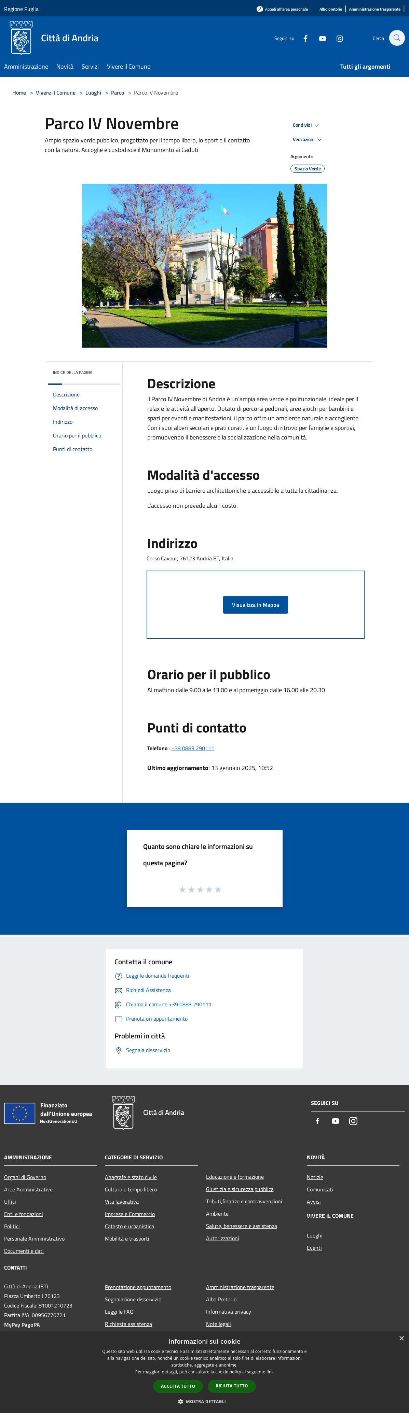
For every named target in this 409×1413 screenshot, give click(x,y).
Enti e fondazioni (23, 1214)
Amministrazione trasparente (240, 1287)
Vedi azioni (308, 140)
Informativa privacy (228, 1311)
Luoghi (93, 92)
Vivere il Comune (56, 92)
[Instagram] (336, 37)
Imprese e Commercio (130, 1214)
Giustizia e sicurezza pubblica (240, 1189)
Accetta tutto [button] (178, 1386)
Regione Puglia (21, 9)
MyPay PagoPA (22, 1324)
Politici (12, 1226)
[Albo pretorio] (330, 9)
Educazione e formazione (235, 1177)
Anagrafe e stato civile (131, 1177)
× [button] (401, 1338)
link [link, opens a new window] (270, 1372)
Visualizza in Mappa (255, 605)
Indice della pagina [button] (72, 372)
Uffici (10, 1202)
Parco (117, 92)
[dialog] (204, 1372)
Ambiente (217, 1213)
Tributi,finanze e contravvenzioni (244, 1201)
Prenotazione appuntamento (138, 1287)
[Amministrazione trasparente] (374, 9)
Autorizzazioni (222, 1238)
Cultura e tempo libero (131, 1189)
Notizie (315, 1177)
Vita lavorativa (122, 1202)
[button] (204, 1401)
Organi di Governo (25, 1177)
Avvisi (314, 1202)
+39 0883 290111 (193, 748)
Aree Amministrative (28, 1189)
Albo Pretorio (221, 1299)
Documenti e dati (24, 1251)
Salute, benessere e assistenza (241, 1226)
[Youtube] (319, 37)
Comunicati (320, 1189)
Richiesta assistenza (128, 1324)
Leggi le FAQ (119, 1311)
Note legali (218, 1324)
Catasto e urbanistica (129, 1226)
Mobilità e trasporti (127, 1238)
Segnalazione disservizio (133, 1299)
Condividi (307, 125)
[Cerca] (396, 38)
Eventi (314, 1248)
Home (19, 92)
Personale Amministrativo (34, 1238)
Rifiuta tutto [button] (232, 1386)
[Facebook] (302, 37)
